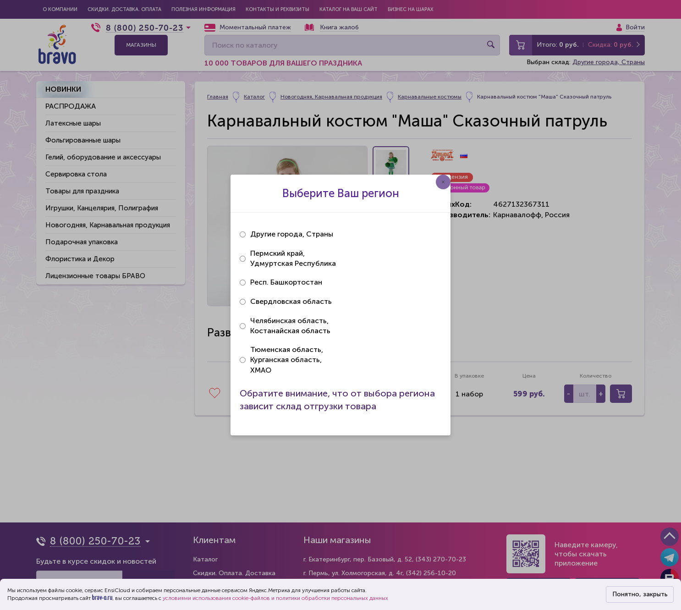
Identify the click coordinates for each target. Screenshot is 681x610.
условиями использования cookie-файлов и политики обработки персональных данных (275, 598)
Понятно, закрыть (640, 594)
